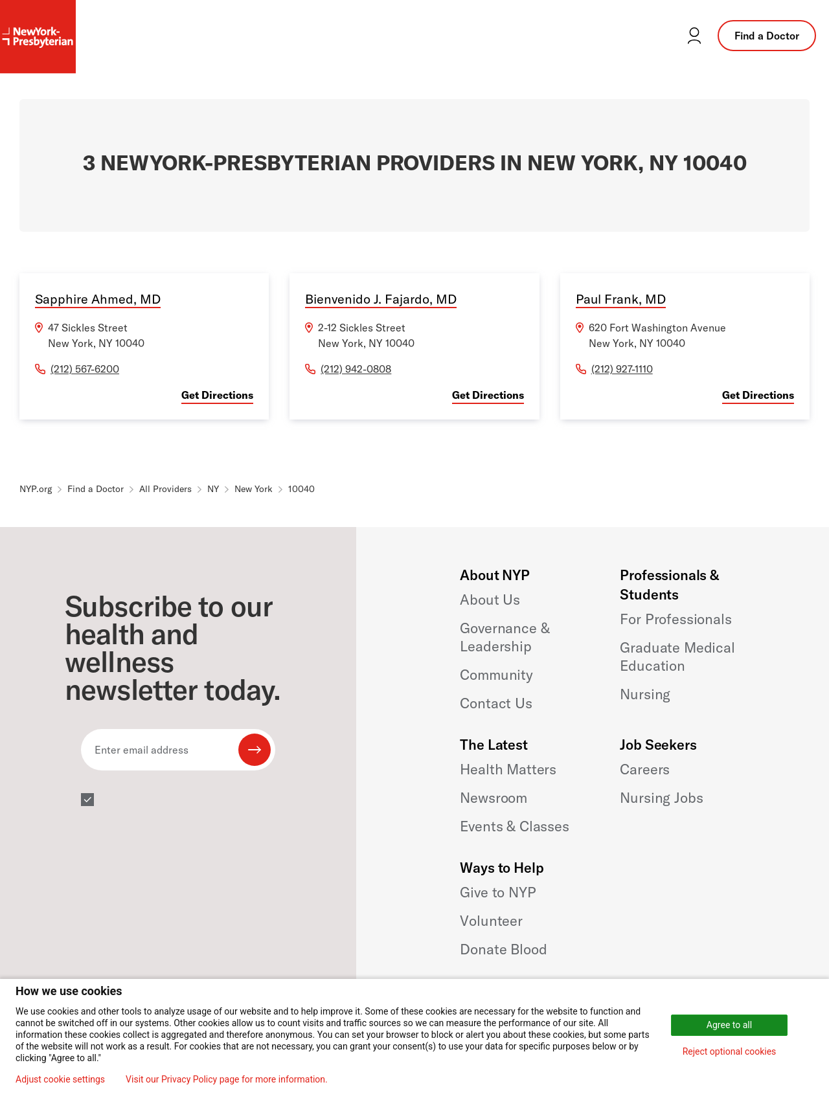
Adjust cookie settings (60, 1079)
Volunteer (491, 921)
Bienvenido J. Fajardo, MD (381, 299)
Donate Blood (503, 949)
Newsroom (493, 798)
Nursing (645, 694)
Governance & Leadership (504, 637)
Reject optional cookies (730, 1051)
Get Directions (217, 394)
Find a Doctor (766, 35)
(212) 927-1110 (622, 369)
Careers (645, 769)
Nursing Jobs (661, 798)
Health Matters (508, 769)
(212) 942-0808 (356, 369)
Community (496, 675)
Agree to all (729, 1025)
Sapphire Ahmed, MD (98, 299)
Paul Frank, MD (621, 299)
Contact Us (496, 703)
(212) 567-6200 (85, 369)
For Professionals (675, 619)
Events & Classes (514, 826)
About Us (490, 599)
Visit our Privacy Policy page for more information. (227, 1079)
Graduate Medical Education (677, 656)
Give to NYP (498, 892)
